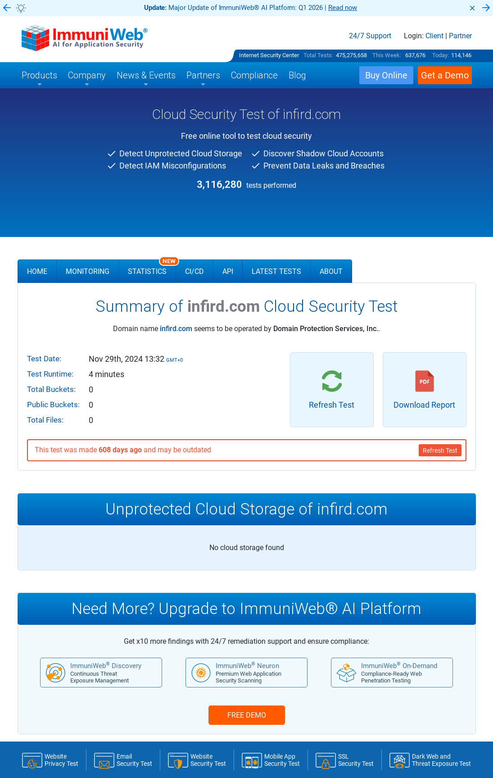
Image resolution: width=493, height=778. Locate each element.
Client (434, 36)
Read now (342, 8)
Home (37, 271)
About (331, 271)
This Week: (386, 55)
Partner (460, 36)
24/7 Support (370, 36)
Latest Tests (276, 271)
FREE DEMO (246, 715)
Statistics (152, 267)
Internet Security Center (269, 55)
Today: (440, 55)
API (227, 271)
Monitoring (87, 271)
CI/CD (194, 271)
